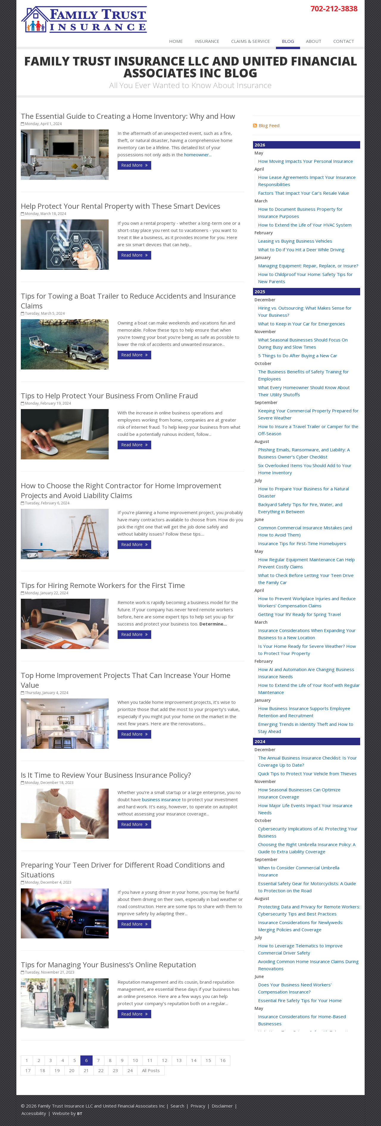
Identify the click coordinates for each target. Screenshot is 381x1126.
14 (193, 1060)
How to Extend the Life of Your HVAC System (305, 225)
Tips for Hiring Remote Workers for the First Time (103, 585)
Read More (134, 165)
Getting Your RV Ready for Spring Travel (299, 614)
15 (208, 1060)
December (264, 299)
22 (101, 1070)
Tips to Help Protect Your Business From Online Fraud (109, 395)
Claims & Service (250, 41)
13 (179, 1060)
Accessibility (33, 1113)
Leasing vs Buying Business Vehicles (295, 241)
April (259, 169)
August (261, 441)
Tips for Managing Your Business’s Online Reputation (108, 964)
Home (176, 41)
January (262, 257)
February (263, 233)
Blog (288, 41)
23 (115, 1070)
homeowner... (198, 154)
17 (28, 1070)
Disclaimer (222, 1106)
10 (135, 1060)
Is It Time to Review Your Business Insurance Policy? (106, 775)
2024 (259, 741)
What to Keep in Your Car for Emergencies (301, 324)
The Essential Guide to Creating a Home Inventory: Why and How (128, 116)
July (258, 480)
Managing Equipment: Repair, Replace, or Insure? (308, 266)
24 (130, 1070)
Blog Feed (266, 125)
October (262, 363)
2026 (259, 145)
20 (71, 1070)
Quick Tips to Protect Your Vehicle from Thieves (307, 773)
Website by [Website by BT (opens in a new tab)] (67, 1113)
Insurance (207, 41)
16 (223, 1060)
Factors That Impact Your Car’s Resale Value (303, 193)
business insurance (161, 799)
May (258, 153)
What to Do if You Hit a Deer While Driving (301, 249)
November (265, 331)
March (261, 201)
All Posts (151, 1070)
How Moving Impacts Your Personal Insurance (305, 161)
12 (164, 1060)
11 (150, 1060)
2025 (259, 291)
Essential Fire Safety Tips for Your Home (300, 1000)
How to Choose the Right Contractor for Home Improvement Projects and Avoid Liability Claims (121, 490)
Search (177, 1106)
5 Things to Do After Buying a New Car (297, 355)
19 (57, 1070)
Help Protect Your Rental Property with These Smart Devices (120, 206)
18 (42, 1070)
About (313, 41)
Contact (343, 41)
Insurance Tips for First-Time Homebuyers (302, 543)
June (259, 519)
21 (86, 1070)
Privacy (197, 1106)
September (265, 402)
